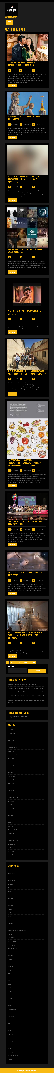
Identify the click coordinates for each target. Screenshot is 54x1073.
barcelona (11, 898)
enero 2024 (11, 826)
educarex (10, 955)
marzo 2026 (11, 733)
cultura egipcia (12, 941)
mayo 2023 (11, 855)
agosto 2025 (11, 758)
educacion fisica (12, 948)
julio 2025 (10, 762)
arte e (9, 877)
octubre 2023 (11, 837)
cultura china (11, 938)
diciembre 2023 (12, 830)
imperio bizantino (13, 977)
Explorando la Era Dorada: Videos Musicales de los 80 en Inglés (26, 692)
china (9, 913)
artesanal (10, 884)
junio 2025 (11, 765)
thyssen (10, 1045)
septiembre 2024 (13, 797)
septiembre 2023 (13, 840)
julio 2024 (10, 805)
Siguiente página (29, 662)
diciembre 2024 (12, 787)
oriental (10, 1023)
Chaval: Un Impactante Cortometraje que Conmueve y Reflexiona (25, 523)
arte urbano (11, 880)
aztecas (10, 895)
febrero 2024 (11, 823)
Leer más (12, 85)
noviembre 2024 (12, 790)
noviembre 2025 (12, 747)
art (8, 870)
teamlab (10, 1041)
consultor (10, 923)
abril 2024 (11, 815)
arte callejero (12, 873)
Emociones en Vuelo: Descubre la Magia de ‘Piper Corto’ (25, 574)
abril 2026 (10, 730)
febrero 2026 (11, 737)
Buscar (37, 671)
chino (9, 916)
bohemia (10, 905)
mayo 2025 (11, 769)
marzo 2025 (11, 776)
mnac (9, 995)
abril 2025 (10, 772)
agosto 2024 (11, 801)
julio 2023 (10, 848)
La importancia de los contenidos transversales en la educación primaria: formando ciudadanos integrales (25, 463)
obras (9, 1020)
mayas (10, 991)
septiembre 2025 (13, 755)
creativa (10, 934)
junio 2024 (11, 808)
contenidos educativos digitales (17, 930)
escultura (10, 959)
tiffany (9, 1048)
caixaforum (11, 909)
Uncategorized (12, 1052)
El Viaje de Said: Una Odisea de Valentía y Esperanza (24, 312)
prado (9, 1030)
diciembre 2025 (12, 744)
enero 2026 (11, 740)
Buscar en (11, 666)
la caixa (10, 984)
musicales (11, 1016)
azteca (10, 891)
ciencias (10, 920)
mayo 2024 (11, 812)
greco (9, 973)
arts (9, 888)
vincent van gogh (13, 1055)
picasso (10, 1027)
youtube (10, 1059)
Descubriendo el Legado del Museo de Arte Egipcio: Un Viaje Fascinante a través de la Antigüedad (25, 635)
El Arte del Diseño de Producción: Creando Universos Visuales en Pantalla (25, 63)
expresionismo (12, 963)
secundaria (11, 1038)
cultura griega (12, 945)
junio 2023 (11, 851)
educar (10, 952)
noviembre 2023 (12, 833)
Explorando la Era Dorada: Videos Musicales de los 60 (23, 684)
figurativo (10, 966)
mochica (10, 1002)
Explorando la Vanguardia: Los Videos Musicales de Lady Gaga (25, 688)
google (10, 970)
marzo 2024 (11, 819)
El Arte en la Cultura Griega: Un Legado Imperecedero (24, 118)
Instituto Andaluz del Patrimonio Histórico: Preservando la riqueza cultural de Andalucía (27, 372)
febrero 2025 (11, 780)
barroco (10, 902)
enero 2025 (11, 783)
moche (10, 998)
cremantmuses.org (12, 17)
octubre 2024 (12, 794)
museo (10, 1005)
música (10, 1013)
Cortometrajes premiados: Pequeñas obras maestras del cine (25, 250)
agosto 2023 (11, 844)
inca (9, 980)
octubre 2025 (11, 751)
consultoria (11, 927)
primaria (10, 1034)
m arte (10, 988)
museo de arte (12, 1009)
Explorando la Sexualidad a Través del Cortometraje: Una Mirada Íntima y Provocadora (24, 179)
